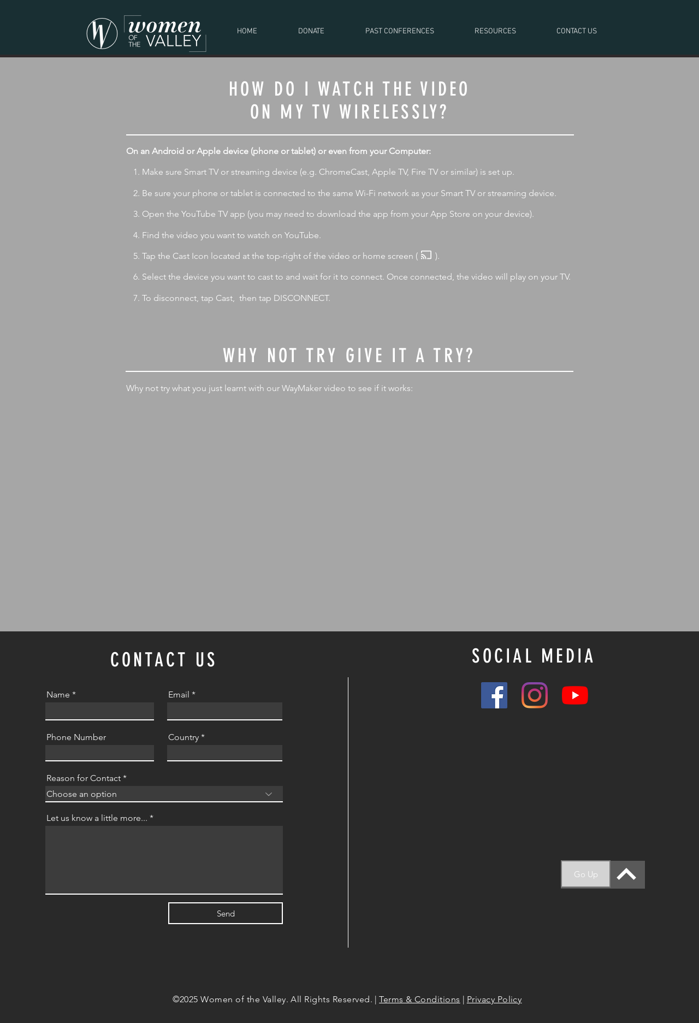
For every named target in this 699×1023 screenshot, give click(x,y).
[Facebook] (494, 695)
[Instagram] (535, 695)
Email (178, 694)
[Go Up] (586, 874)
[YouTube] (575, 695)
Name (58, 694)
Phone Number (76, 737)
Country (183, 737)
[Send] (225, 913)
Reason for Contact (83, 778)
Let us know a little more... (96, 818)
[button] (399, 32)
